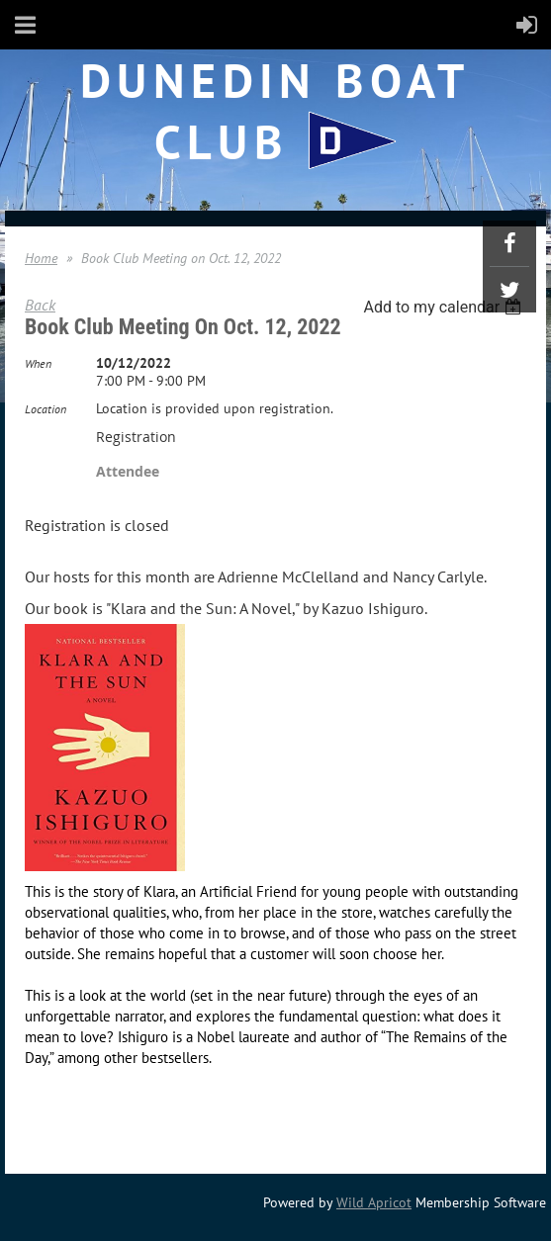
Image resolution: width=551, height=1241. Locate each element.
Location (45, 408)
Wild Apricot (374, 1202)
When (38, 363)
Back (40, 304)
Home (41, 258)
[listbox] (444, 307)
